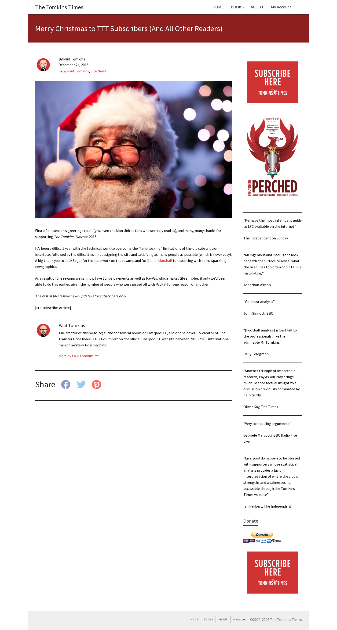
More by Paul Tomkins (79, 355)
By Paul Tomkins (75, 71)
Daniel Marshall (159, 260)
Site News (98, 71)
